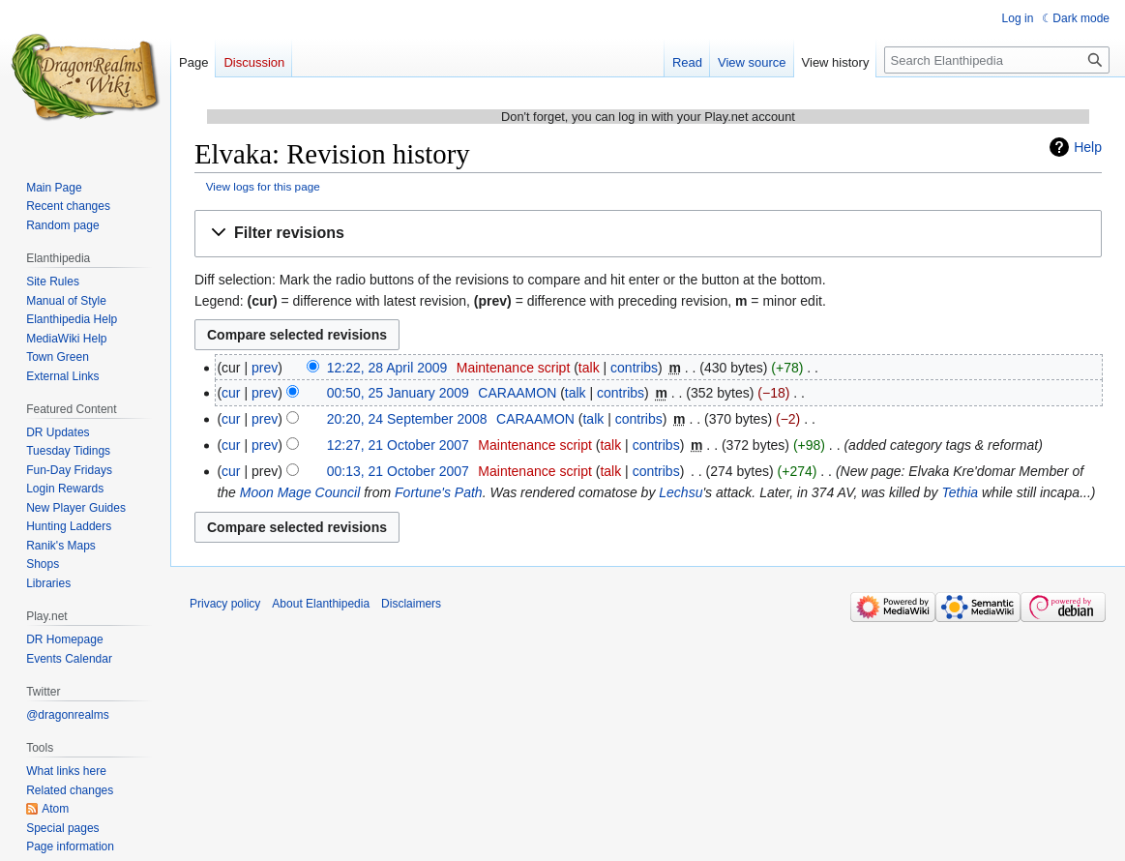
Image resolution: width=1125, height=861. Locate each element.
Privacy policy (225, 603)
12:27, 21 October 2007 (398, 445)
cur (231, 393)
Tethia (959, 492)
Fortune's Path (439, 492)
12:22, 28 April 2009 (387, 367)
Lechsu (680, 492)
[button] (648, 233)
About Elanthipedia (321, 603)
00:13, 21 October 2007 (398, 471)
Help (1088, 147)
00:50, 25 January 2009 (398, 393)
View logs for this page (263, 186)
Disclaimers (411, 603)
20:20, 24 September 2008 (407, 419)
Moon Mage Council (300, 492)
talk (589, 367)
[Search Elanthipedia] (997, 60)
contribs (634, 367)
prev (265, 367)
